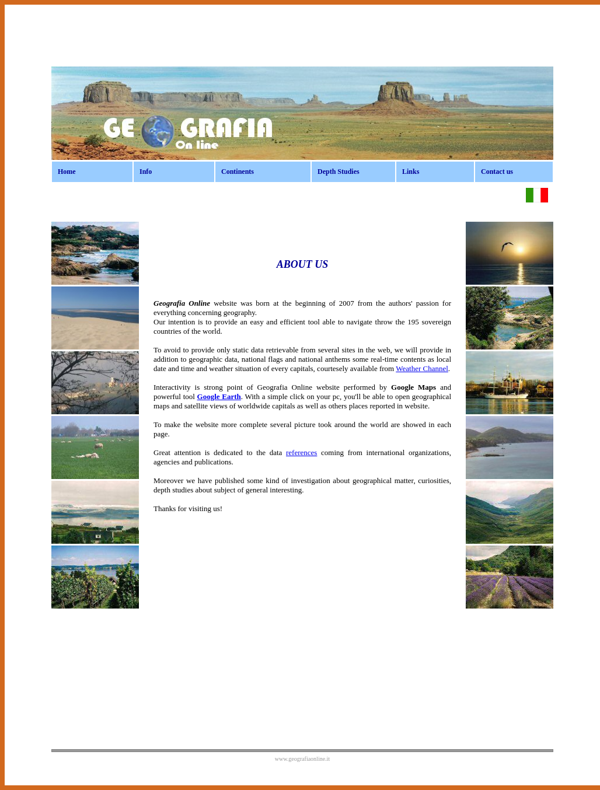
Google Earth (219, 396)
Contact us (497, 171)
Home (67, 171)
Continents (237, 171)
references (301, 452)
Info (145, 171)
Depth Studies (339, 171)
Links (410, 171)
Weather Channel (422, 368)
